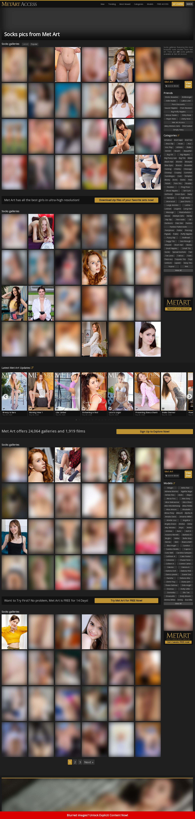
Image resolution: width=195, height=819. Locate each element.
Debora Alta (185, 578)
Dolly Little (185, 589)
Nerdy (189, 216)
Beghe (168, 538)
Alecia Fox (171, 498)
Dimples (188, 176)
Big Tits (182, 158)
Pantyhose (169, 230)
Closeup (168, 172)
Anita (189, 524)
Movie (167, 216)
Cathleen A (170, 556)
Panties (189, 223)
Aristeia (169, 531)
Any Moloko (170, 527)
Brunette (188, 165)
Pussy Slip (171, 237)
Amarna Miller (185, 516)
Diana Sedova (171, 585)
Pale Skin (179, 223)
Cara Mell (169, 553)
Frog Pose (185, 187)
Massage (170, 212)
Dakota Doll (171, 571)
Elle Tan (186, 592)
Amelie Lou (171, 520)
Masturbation (185, 212)
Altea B (179, 513)
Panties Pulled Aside (178, 227)
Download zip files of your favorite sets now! (126, 200)
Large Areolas (172, 205)
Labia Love (186, 100)
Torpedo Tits (180, 259)
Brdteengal (186, 97)
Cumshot (188, 172)
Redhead (186, 237)
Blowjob (188, 161)
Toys (190, 259)
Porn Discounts (178, 104)
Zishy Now (186, 115)
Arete (189, 527)
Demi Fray (170, 582)
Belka (176, 538)
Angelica (186, 520)
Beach (177, 151)
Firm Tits (177, 183)
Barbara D (187, 534)
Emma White (169, 600)
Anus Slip (169, 143)
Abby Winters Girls (172, 126)
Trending (112, 4)
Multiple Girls (178, 216)
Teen (189, 255)
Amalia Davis (170, 516)
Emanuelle (170, 596)
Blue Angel (171, 545)
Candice (186, 545)
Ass (189, 143)
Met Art (169, 81)
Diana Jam (185, 582)
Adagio (170, 488)
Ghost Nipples (172, 190)
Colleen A (170, 563)
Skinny (189, 245)
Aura (179, 531)
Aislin (180, 495)
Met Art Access (178, 122)
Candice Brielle (172, 549)
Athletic (179, 147)
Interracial (170, 201)
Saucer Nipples (171, 108)
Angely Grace (170, 524)
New (103, 4)
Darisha (170, 578)
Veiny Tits (188, 263)
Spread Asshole (179, 252)
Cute (180, 176)
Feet (190, 180)
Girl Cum (187, 190)
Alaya (189, 495)
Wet (186, 266)
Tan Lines (169, 255)
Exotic (182, 180)
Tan (190, 252)
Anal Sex (188, 140)
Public (175, 234)
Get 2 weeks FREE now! (178, 642)
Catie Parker (185, 556)
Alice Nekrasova (172, 502)
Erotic (175, 180)
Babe (189, 147)
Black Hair (169, 161)
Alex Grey (186, 498)
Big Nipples (185, 154)
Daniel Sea (186, 574)
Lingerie (177, 209)
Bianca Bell (186, 542)
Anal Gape (178, 140)
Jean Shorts (185, 201)
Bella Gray (187, 538)
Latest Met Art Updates (17, 367)
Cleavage (188, 169)
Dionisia (170, 589)
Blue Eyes (169, 165)
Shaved (168, 245)
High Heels (185, 198)
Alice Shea (187, 502)
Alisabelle (186, 509)
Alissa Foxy (169, 513)
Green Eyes (180, 194)
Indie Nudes (171, 100)
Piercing (188, 230)
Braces (179, 165)
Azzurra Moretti (172, 534)
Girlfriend (168, 194)
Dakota (170, 567)
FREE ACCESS (162, 4)
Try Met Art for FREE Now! (126, 600)
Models (150, 4)
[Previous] (5, 396)
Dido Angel (186, 585)
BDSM (168, 151)
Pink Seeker (187, 126)
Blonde (179, 161)
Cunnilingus (169, 176)
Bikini (190, 158)
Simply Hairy (178, 129)
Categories (138, 4)
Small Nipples (171, 248)
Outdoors (169, 223)
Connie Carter (185, 563)
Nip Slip (168, 219)
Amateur (168, 140)
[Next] (189, 396)
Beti (176, 542)
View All (178, 270)
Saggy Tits (170, 241)
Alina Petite (187, 506)
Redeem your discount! (178, 309)
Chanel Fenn (185, 560)
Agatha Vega (186, 491)
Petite (179, 230)
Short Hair (178, 245)
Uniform (168, 263)
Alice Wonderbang (172, 506)
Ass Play (168, 147)
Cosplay (178, 172)
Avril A (188, 531)
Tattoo (180, 255)
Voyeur (171, 266)
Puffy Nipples (186, 234)
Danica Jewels (171, 574)
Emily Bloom (185, 596)
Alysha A (188, 513)
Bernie (168, 542)
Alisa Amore (171, 509)
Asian (180, 143)
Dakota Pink (186, 571)
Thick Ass (168, 259)
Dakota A (185, 567)
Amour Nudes (171, 115)
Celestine (170, 560)
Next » (88, 762)
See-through (185, 241)
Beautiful (187, 151)
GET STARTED (178, 4)
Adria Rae (185, 488)
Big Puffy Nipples (178, 111)
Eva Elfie (188, 600)
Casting (168, 169)
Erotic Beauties (171, 97)
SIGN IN (189, 4)
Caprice (187, 549)
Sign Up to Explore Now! (154, 431)
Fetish (167, 183)
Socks (167, 252)
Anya (181, 527)
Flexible (188, 183)
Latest (25, 44)
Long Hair (188, 209)
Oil (190, 219)
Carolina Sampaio (184, 553)
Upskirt (178, 263)
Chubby (177, 169)
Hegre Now (171, 119)
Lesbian (168, 209)
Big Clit (170, 154)
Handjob (170, 198)
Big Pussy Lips (170, 158)
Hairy (190, 194)
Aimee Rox (169, 495)
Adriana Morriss (171, 491)
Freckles (170, 187)
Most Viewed (124, 4)
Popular (34, 44)
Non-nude (180, 219)
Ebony (167, 180)
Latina (187, 205)
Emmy (180, 600)
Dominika (171, 592)
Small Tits (186, 248)
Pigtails (168, 234)
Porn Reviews (186, 108)
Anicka (181, 524)
